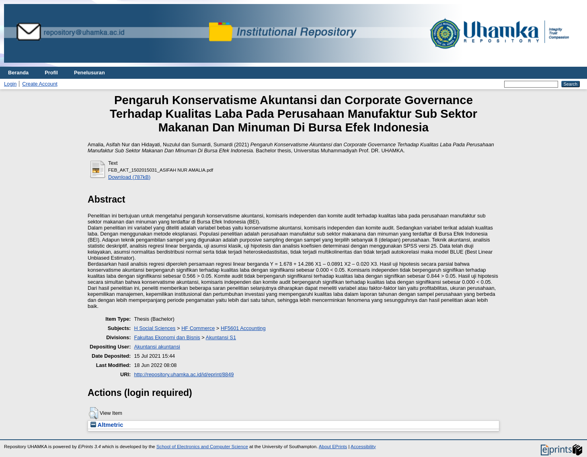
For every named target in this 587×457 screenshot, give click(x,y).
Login (10, 84)
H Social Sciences (154, 328)
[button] (93, 413)
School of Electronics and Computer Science (202, 446)
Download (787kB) (129, 177)
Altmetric (106, 425)
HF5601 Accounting (243, 328)
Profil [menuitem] (51, 73)
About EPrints (333, 446)
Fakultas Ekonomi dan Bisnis (167, 337)
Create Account (39, 84)
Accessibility (363, 446)
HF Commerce (198, 328)
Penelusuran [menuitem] (89, 73)
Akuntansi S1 (221, 337)
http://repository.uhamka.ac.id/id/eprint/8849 (184, 374)
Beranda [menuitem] (18, 73)
